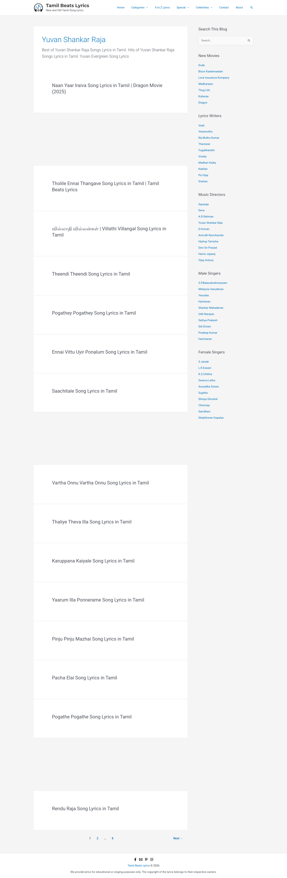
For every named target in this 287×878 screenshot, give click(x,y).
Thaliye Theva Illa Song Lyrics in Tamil (91, 522)
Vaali (201, 125)
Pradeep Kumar (207, 331)
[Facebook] (135, 859)
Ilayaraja (203, 203)
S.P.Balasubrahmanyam (212, 282)
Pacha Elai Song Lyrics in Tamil (84, 677)
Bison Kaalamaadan (210, 71)
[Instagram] (151, 859)
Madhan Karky (207, 162)
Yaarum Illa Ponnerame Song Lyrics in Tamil (98, 600)
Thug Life (204, 90)
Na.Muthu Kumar (208, 137)
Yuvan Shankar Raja (210, 222)
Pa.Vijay (203, 174)
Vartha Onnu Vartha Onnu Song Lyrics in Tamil (100, 483)
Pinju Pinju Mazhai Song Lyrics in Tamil (93, 639)
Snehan (203, 180)
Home (129, 7)
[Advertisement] (110, 138)
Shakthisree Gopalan (211, 416)
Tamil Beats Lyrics (67, 5)
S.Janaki (203, 360)
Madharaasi (205, 84)
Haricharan (205, 338)
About (240, 7)
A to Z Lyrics (168, 7)
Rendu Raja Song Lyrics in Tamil (85, 808)
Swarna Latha (206, 379)
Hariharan (204, 300)
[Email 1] (140, 859)
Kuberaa (203, 96)
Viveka (202, 156)
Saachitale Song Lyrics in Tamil (84, 391)
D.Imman (203, 228)
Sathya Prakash (207, 319)
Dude (201, 65)
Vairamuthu (205, 131)
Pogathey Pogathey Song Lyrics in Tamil (94, 313)
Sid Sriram (204, 325)
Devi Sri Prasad (207, 247)
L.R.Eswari (204, 366)
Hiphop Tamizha (208, 240)
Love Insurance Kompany (213, 77)
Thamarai (204, 143)
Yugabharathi (206, 150)
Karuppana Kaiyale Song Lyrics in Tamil (93, 561)
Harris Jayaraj (206, 253)
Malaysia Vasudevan (210, 288)
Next (178, 838)
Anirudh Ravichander (211, 234)
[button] (251, 7)
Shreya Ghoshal (207, 397)
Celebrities (205, 7)
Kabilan (203, 168)
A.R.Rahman (205, 216)
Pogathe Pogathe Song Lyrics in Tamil (92, 717)
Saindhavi (204, 410)
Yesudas (203, 294)
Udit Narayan (206, 313)
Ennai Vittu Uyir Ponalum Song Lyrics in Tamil (99, 352)
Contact (226, 7)
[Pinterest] (146, 859)
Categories (145, 7)
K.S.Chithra (205, 373)
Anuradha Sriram (208, 385)
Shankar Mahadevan (210, 307)
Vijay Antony (205, 259)
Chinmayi (204, 403)
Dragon (202, 102)
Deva (201, 209)
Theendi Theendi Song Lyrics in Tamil (91, 274)
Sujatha (203, 391)
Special (185, 7)
